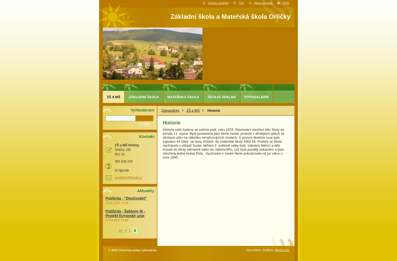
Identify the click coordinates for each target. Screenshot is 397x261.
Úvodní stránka (218, 2)
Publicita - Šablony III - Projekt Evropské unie (125, 213)
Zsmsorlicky (170, 110)
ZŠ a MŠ (193, 110)
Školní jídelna (222, 97)
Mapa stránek (263, 2)
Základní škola (144, 97)
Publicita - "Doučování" (126, 198)
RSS (286, 2)
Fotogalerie (256, 97)
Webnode (282, 250)
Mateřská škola (183, 97)
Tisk (241, 2)
